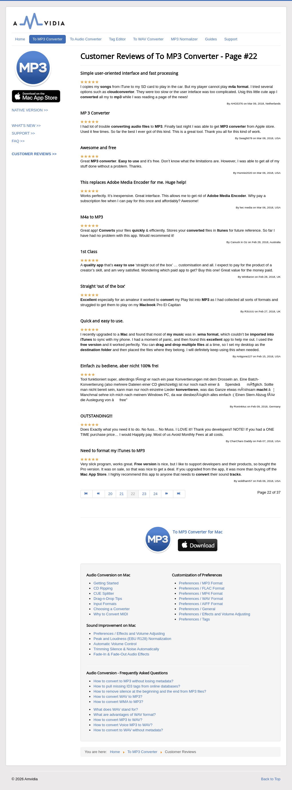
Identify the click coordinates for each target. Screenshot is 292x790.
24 (155, 494)
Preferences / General (197, 609)
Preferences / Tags (194, 619)
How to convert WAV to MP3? (118, 696)
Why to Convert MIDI (111, 614)
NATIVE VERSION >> (30, 110)
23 (144, 494)
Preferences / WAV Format (201, 598)
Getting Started (106, 583)
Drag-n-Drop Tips (108, 598)
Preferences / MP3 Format (201, 583)
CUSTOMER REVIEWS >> (34, 154)
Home (20, 39)
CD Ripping (103, 588)
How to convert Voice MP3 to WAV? (123, 725)
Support (230, 39)
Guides (211, 39)
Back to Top (271, 779)
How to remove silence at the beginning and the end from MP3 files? (150, 691)
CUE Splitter (104, 593)
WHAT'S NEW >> (26, 125)
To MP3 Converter (48, 39)
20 (110, 494)
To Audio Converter (86, 39)
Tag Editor (117, 39)
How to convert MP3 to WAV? (118, 720)
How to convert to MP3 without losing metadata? (133, 681)
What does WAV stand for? (116, 709)
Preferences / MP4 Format (201, 593)
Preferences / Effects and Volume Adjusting (214, 614)
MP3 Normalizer (184, 39)
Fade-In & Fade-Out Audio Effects (121, 654)
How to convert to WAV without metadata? (128, 730)
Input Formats (105, 604)
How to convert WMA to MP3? (118, 702)
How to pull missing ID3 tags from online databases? (137, 686)
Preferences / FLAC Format (202, 588)
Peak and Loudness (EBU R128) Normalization (132, 639)
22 (133, 494)
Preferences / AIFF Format (201, 604)
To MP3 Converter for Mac (198, 532)
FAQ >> (18, 141)
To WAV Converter (148, 39)
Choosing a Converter (112, 609)
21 (122, 494)
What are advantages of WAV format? (125, 714)
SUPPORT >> (23, 133)
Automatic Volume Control (115, 644)
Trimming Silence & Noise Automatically (126, 649)
